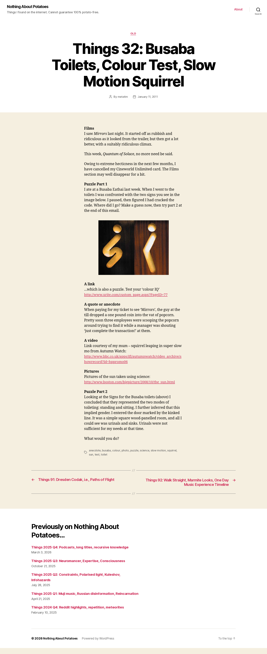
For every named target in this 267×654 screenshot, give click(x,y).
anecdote (95, 450)
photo (126, 450)
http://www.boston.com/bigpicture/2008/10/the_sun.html (131, 382)
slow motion (159, 450)
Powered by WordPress (98, 644)
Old (133, 34)
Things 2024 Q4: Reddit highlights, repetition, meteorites (80, 613)
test (97, 455)
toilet (104, 455)
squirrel (173, 450)
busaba (106, 450)
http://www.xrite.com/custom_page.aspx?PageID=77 (128, 295)
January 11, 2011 (147, 97)
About (238, 9)
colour (117, 450)
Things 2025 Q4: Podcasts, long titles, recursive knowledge (82, 548)
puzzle (135, 450)
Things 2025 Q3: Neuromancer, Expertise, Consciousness (80, 561)
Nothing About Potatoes (29, 7)
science (146, 450)
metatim (122, 97)
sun (91, 455)
